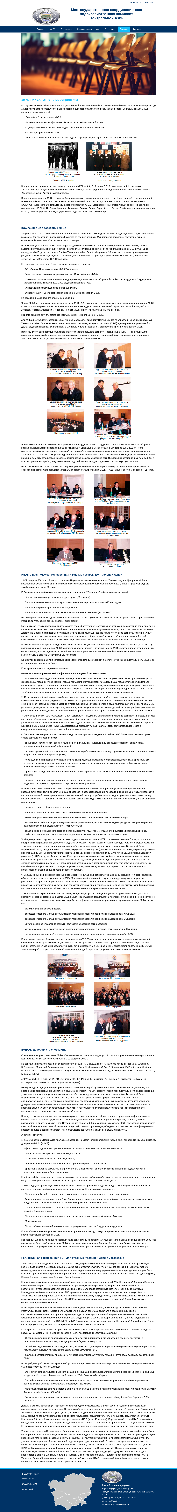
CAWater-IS (29, 1486)
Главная (40, 29)
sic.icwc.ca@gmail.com (111, 1501)
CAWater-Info (30, 1476)
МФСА (52, 29)
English (149, 3)
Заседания (109, 29)
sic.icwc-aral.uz (108, 1504)
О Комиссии (66, 29)
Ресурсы (124, 29)
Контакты (137, 29)
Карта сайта (135, 3)
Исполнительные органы (88, 29)
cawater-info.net (122, 1504)
